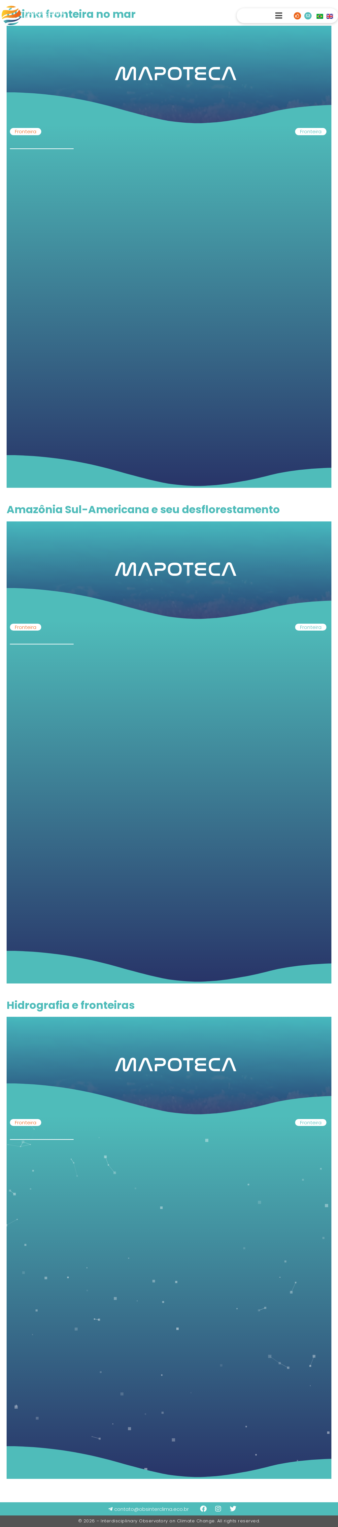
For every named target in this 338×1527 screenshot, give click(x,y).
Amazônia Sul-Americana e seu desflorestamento (143, 509)
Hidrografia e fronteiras (71, 1005)
